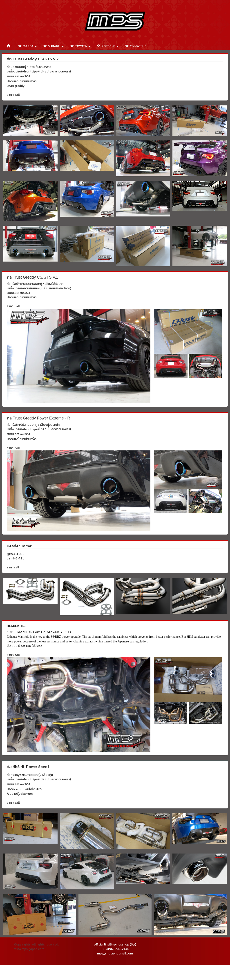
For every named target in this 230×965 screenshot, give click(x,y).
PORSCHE (108, 46)
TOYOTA (80, 46)
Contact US (135, 46)
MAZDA (27, 46)
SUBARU (54, 46)
